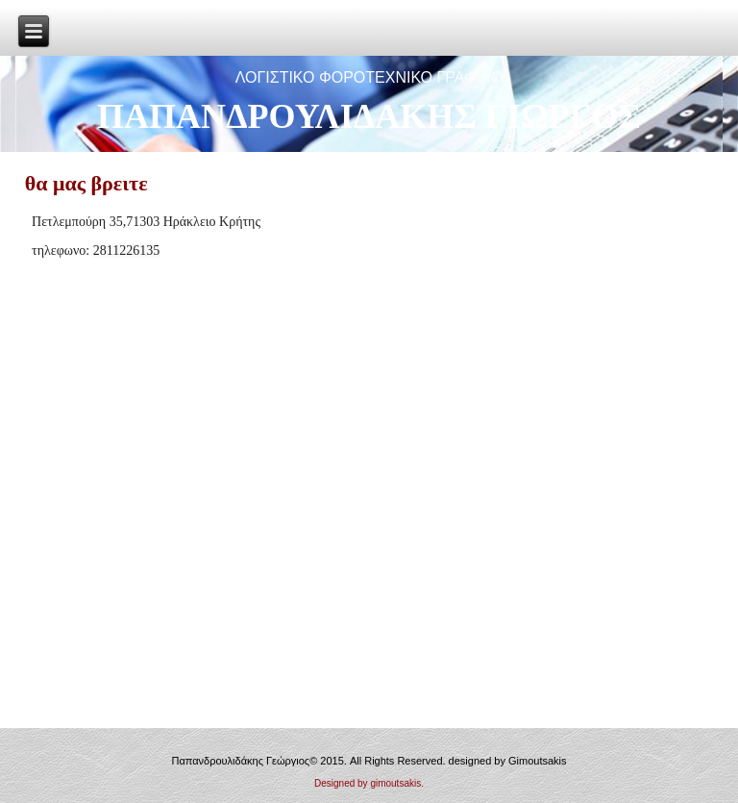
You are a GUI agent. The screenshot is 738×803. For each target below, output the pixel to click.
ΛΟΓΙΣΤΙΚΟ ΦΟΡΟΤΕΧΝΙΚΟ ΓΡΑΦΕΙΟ (369, 77)
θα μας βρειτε (86, 183)
